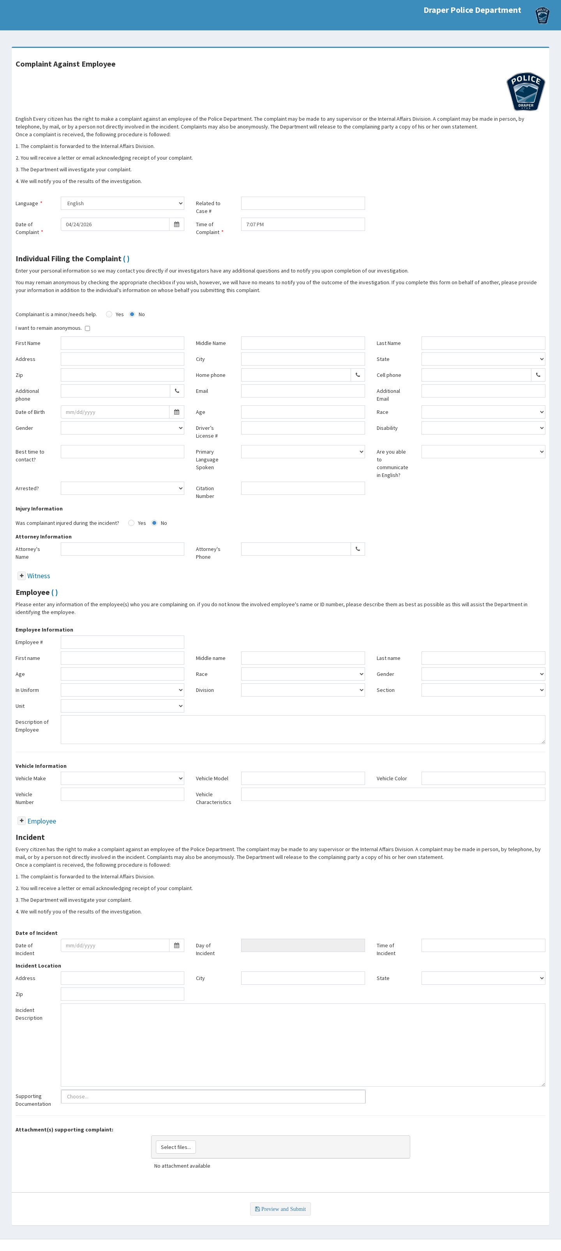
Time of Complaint (210, 228)
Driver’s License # (207, 431)
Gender (24, 427)
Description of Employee (32, 725)
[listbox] (78, 1096)
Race (382, 411)
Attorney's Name (28, 552)
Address (25, 358)
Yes (120, 314)
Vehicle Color (392, 778)
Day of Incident (205, 949)
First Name (28, 343)
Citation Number (205, 492)
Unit (20, 705)
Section (386, 689)
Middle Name (211, 343)
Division (205, 689)
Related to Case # (208, 207)
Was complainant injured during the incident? (67, 522)
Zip (19, 374)
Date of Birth (30, 411)
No (142, 314)
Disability (387, 427)
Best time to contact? (30, 455)
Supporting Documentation (33, 1100)
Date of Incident (25, 949)
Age (200, 411)
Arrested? (27, 488)
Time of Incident (386, 949)
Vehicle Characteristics (213, 798)
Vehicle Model (212, 778)
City (200, 358)
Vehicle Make (31, 778)
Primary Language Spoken (207, 459)
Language (29, 203)
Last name (388, 658)
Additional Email (388, 394)
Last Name (389, 343)
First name (28, 658)
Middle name (211, 658)
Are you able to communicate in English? (392, 463)
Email (202, 390)
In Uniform (27, 689)
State (383, 358)
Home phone (211, 374)
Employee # (29, 642)
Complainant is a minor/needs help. (56, 314)
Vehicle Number (25, 798)
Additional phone (27, 394)
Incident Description (29, 1013)
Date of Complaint (29, 228)
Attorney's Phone (208, 552)
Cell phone (389, 374)
